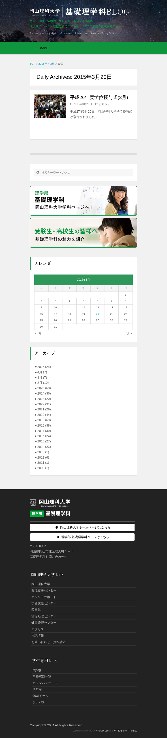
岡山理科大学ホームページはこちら (85, 527)
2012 (43, 457)
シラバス (38, 702)
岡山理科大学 (40, 584)
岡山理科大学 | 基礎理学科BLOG (80, 12)
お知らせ (104, 104)
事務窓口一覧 (41, 676)
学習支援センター (43, 603)
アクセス (37, 629)
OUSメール (40, 695)
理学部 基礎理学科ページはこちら (85, 537)
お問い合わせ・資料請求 (48, 642)
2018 (44, 425)
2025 (44, 388)
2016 (44, 436)
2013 (43, 452)
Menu (41, 48)
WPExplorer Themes (125, 730)
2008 (43, 468)
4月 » (129, 333)
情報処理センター (43, 616)
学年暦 (37, 689)
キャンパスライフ (45, 683)
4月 (42, 372)
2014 (44, 446)
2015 (44, 441)
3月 (42, 377)
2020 (44, 414)
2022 (44, 404)
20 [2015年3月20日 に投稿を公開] (97, 314)
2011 (43, 462)
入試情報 (37, 635)
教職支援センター (43, 590)
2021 (44, 409)
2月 (43, 382)
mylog (36, 670)
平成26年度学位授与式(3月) (99, 97)
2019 (44, 420)
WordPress (102, 730)
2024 (44, 393)
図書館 (36, 609)
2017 (44, 431)
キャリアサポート (43, 597)
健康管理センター (43, 622)
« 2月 (38, 333)
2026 (44, 367)
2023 (44, 399)
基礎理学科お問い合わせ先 (48, 556)
